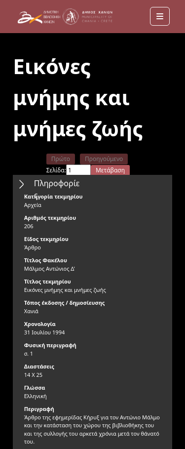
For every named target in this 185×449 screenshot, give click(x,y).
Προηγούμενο (104, 159)
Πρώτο (60, 159)
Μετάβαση (110, 170)
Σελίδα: (56, 170)
